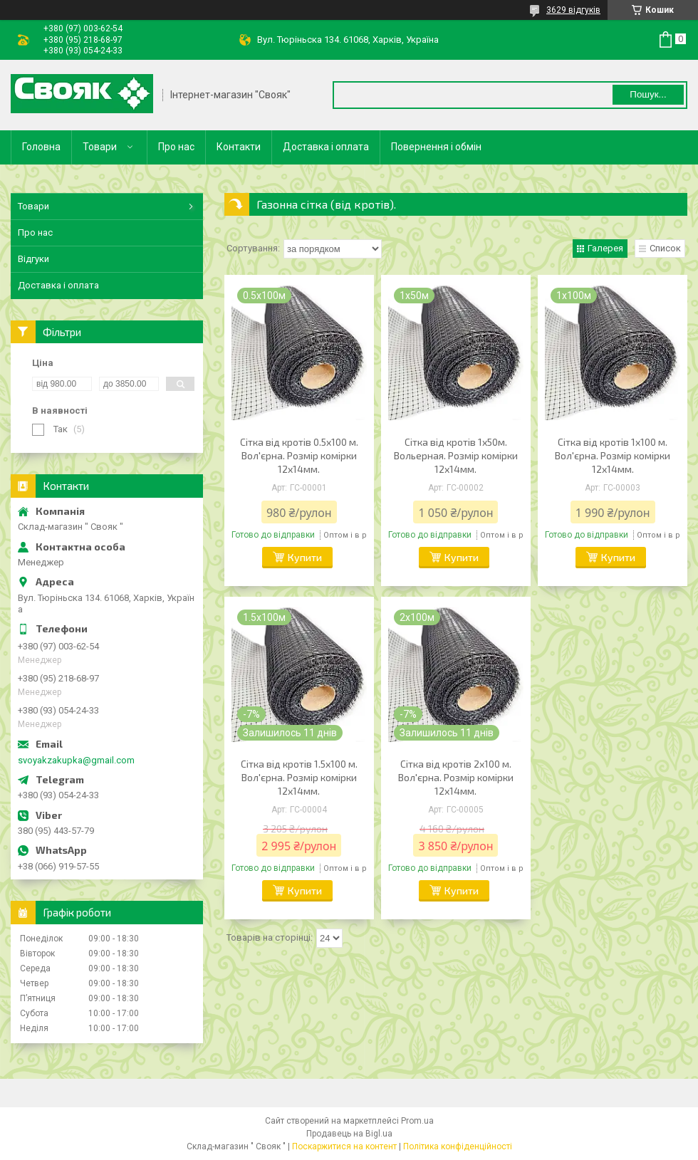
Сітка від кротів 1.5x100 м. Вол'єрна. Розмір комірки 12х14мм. (299, 777)
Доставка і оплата (326, 146)
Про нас (176, 146)
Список (665, 248)
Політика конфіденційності (457, 1146)
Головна (41, 146)
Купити (305, 557)
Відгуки (33, 259)
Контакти (239, 146)
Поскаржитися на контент (344, 1146)
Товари (100, 146)
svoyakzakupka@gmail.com (76, 760)
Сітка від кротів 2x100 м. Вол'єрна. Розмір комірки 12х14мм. (456, 777)
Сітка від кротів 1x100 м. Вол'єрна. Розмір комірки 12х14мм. (612, 455)
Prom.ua (417, 1121)
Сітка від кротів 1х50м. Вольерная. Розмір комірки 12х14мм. (456, 455)
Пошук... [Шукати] (648, 94)
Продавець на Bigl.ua (349, 1134)
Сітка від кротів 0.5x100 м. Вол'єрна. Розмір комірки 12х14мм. (299, 455)
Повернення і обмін (436, 146)
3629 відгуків (573, 10)
